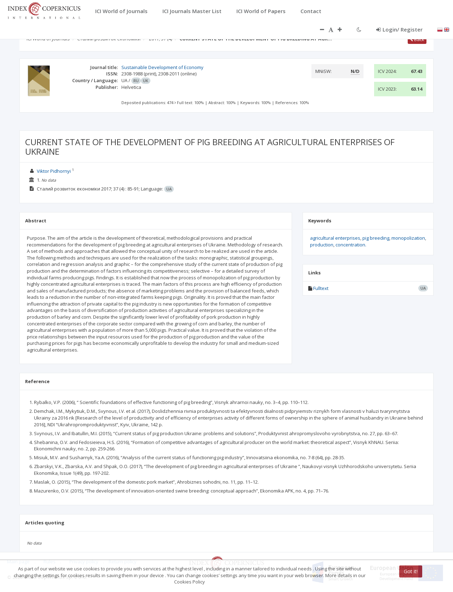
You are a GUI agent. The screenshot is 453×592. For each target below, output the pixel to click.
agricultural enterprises (335, 238)
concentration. (351, 244)
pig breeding (375, 238)
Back (417, 39)
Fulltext (320, 288)
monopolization (408, 238)
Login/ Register (399, 29)
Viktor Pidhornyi (54, 171)
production (321, 244)
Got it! (411, 571)
